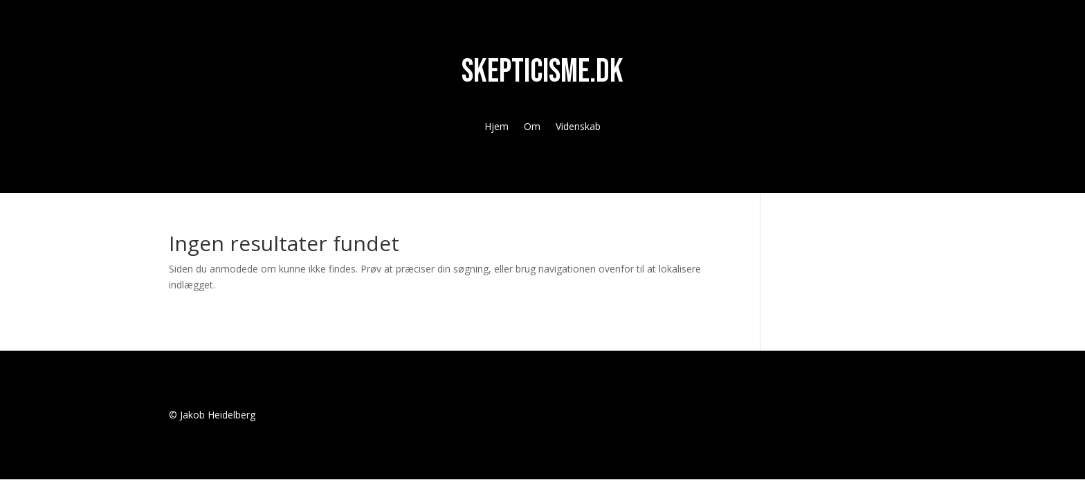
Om (532, 127)
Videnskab (578, 127)
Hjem (496, 127)
